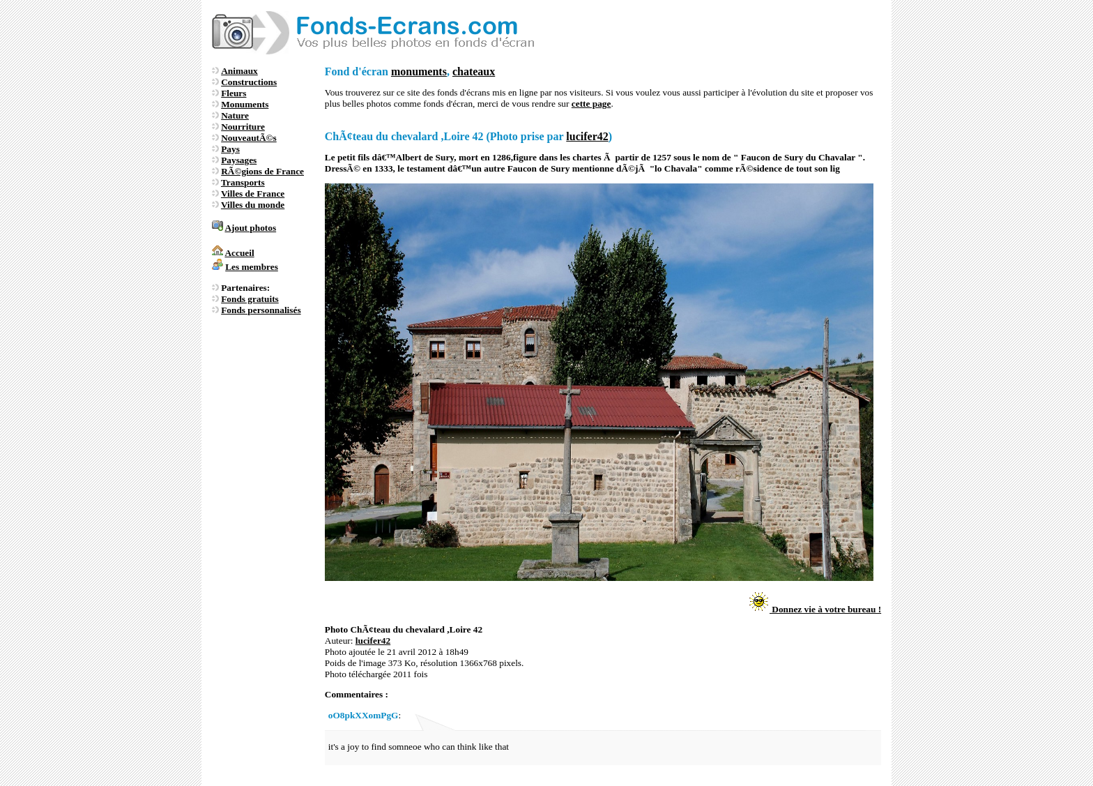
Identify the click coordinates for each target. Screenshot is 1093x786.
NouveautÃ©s (249, 138)
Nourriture (243, 126)
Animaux (239, 71)
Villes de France (252, 193)
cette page (591, 103)
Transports (243, 182)
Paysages (239, 160)
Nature (235, 115)
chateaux (473, 71)
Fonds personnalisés (260, 310)
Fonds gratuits (250, 299)
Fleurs (233, 93)
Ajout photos (250, 227)
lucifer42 (587, 136)
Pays (230, 149)
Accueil (239, 253)
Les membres (251, 267)
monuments (419, 71)
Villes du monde (252, 204)
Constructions (249, 82)
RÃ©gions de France (262, 171)
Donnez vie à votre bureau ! (814, 609)
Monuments (244, 104)
